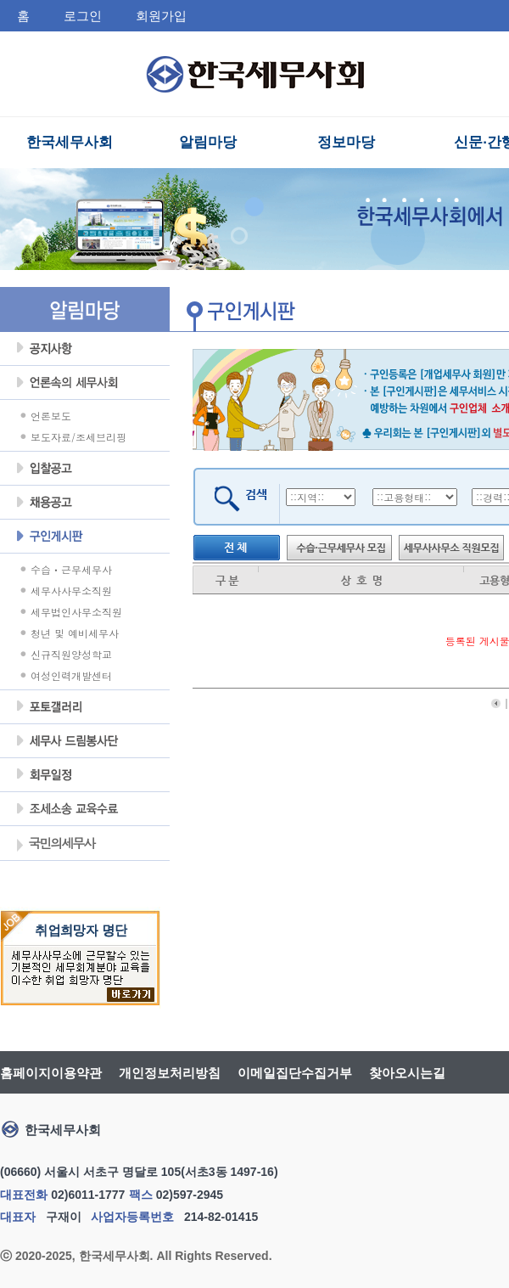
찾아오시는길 (407, 1073)
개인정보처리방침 (170, 1073)
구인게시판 (85, 537)
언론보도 (51, 415)
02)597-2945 (189, 1194)
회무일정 (85, 775)
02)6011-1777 (88, 1194)
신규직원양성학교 (71, 654)
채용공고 (85, 503)
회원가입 (161, 15)
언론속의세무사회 (85, 383)
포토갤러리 (85, 707)
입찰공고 (85, 469)
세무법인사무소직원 (76, 612)
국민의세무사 (54, 845)
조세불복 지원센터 (85, 809)
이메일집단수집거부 (295, 1073)
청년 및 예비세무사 (75, 633)
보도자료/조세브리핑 (78, 437)
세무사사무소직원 (71, 590)
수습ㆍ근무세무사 (71, 569)
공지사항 (85, 349)
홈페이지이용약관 (51, 1073)
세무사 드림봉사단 (85, 741)
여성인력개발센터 (71, 675)
